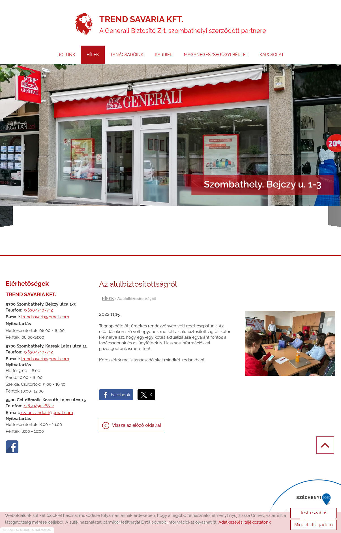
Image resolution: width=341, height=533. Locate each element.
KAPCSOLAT (271, 54)
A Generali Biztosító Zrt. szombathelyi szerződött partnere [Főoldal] (182, 24)
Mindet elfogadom (313, 524)
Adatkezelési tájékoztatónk (244, 522)
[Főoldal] (84, 24)
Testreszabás (313, 512)
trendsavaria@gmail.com (45, 316)
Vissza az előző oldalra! (136, 425)
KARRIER (164, 54)
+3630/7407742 (38, 310)
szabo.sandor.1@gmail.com (46, 412)
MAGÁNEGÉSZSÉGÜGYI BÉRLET (216, 54)
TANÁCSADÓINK (126, 54)
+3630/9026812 (38, 405)
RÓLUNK (66, 54)
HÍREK (93, 54)
